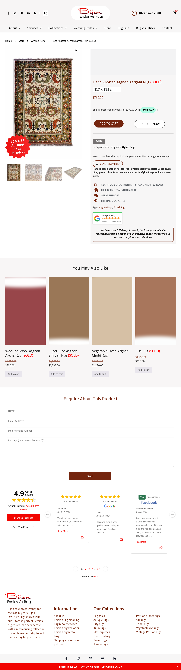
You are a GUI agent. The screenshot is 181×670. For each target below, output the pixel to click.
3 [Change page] (89, 569)
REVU (96, 576)
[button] (45, 13)
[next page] (172, 514)
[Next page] (105, 568)
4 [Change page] (92, 569)
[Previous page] (75, 568)
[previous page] (47, 514)
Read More (62, 531)
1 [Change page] (82, 569)
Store (107, 28)
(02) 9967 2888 (150, 13)
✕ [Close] (178, 666)
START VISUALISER (107, 164)
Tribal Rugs (120, 207)
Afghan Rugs (38, 41)
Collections (57, 28)
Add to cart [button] (13, 374)
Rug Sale (123, 28)
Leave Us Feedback (23, 518)
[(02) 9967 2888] (134, 13)
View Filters (23, 527)
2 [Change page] (85, 569)
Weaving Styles (85, 28)
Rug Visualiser (145, 28)
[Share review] (82, 538)
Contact (167, 28)
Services (34, 28)
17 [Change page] (98, 569)
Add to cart (109, 123)
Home (8, 41)
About (14, 28)
